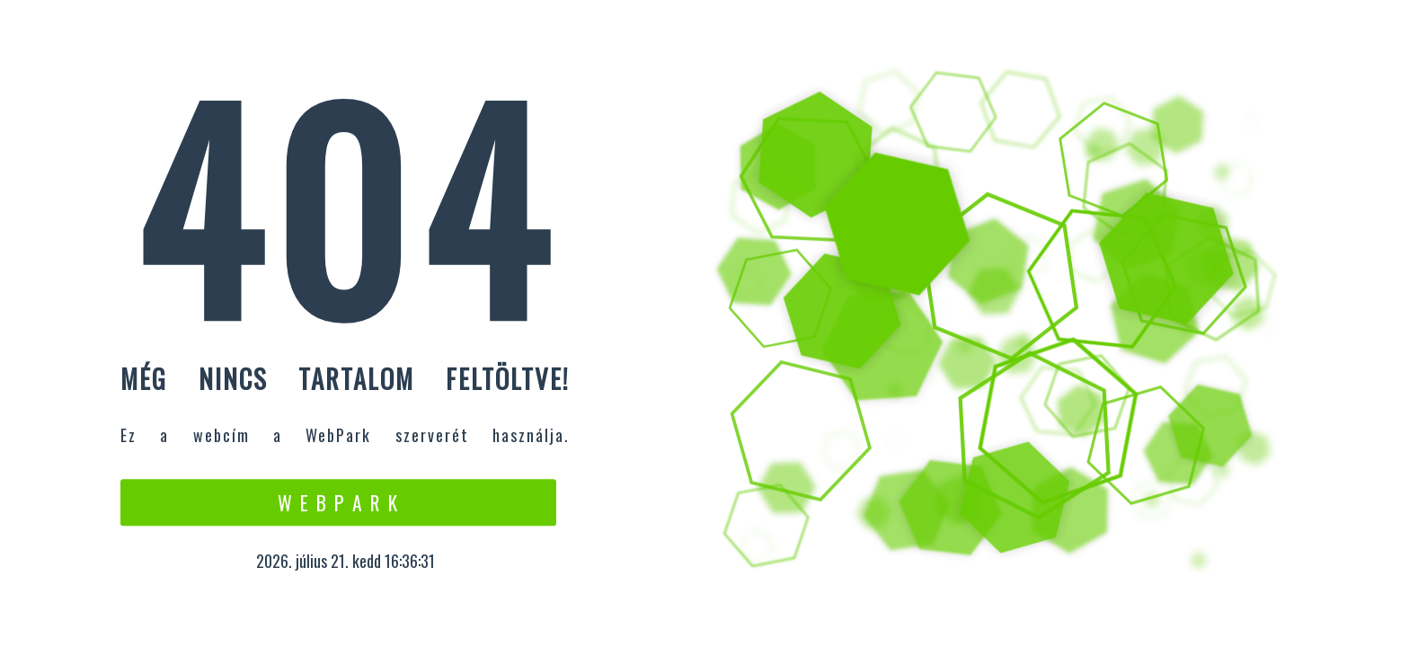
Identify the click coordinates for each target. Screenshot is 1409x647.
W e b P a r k (338, 502)
